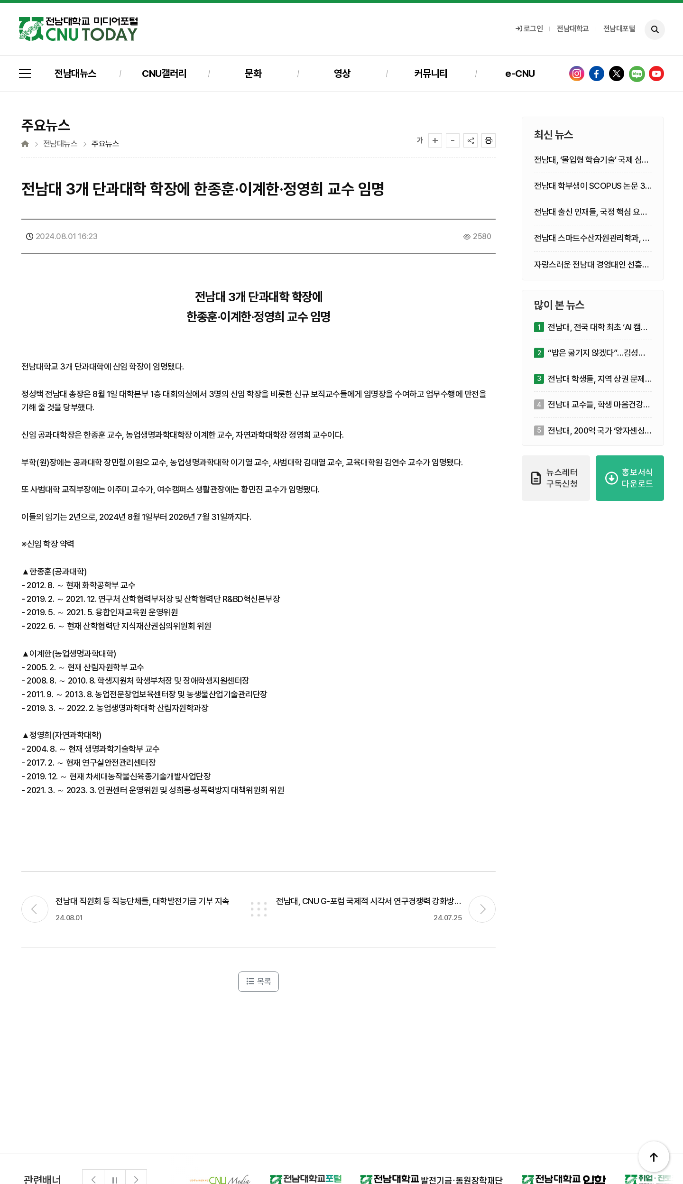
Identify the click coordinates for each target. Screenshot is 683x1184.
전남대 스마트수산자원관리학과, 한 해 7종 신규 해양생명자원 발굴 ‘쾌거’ (592, 238)
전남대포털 (619, 28)
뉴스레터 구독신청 (554, 478)
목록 (258, 981)
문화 (253, 73)
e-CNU (520, 73)
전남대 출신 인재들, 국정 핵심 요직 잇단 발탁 (590, 212)
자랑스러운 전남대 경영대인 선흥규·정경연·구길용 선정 (592, 264)
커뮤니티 (431, 73)
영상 (342, 73)
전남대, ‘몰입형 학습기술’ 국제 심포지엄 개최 (591, 160)
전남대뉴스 (75, 73)
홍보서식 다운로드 (629, 478)
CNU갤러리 (164, 73)
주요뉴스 (105, 144)
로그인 (529, 28)
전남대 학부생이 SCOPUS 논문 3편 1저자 (589, 186)
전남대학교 (573, 28)
